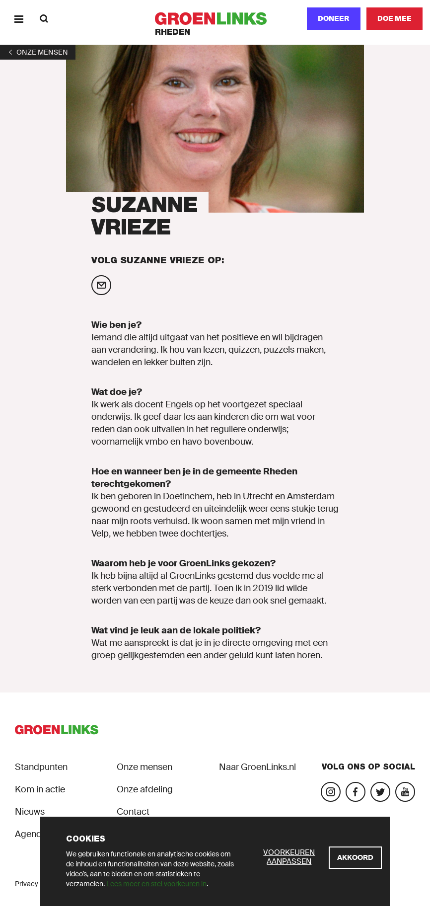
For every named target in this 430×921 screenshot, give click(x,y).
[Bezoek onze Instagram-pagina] (331, 792)
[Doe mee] (394, 18)
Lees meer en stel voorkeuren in (156, 883)
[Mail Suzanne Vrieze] (101, 285)
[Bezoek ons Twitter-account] (380, 792)
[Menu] (18, 18)
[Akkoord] (355, 857)
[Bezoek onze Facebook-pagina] (355, 792)
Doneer (334, 18)
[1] (37, 52)
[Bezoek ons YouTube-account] (405, 792)
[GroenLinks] (215, 18)
